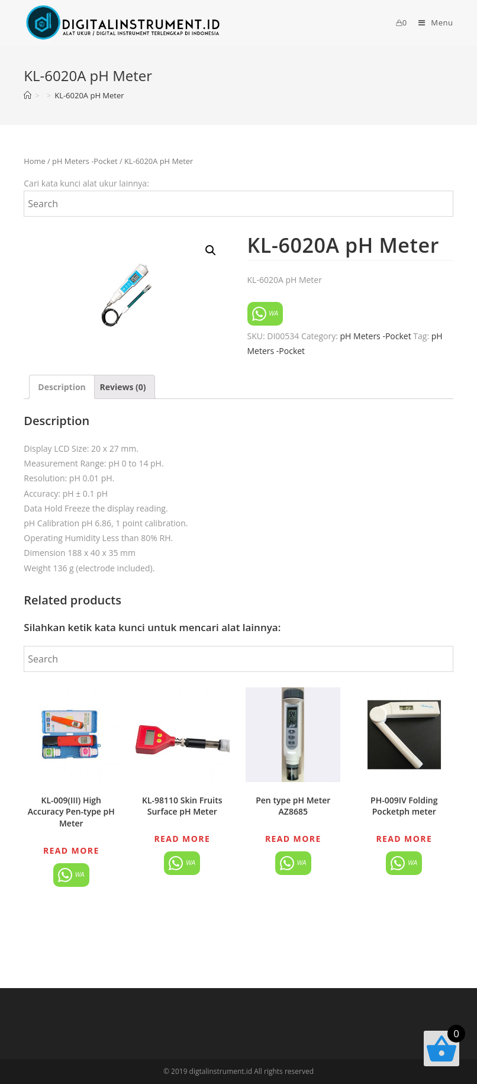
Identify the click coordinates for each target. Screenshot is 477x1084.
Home (34, 161)
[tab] (62, 387)
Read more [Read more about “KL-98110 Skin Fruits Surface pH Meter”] (182, 838)
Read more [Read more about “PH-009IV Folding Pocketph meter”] (404, 838)
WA (265, 314)
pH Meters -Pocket (84, 161)
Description (62, 387)
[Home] (27, 95)
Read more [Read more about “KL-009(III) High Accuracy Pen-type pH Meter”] (71, 850)
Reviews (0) (122, 387)
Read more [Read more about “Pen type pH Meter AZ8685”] (293, 838)
